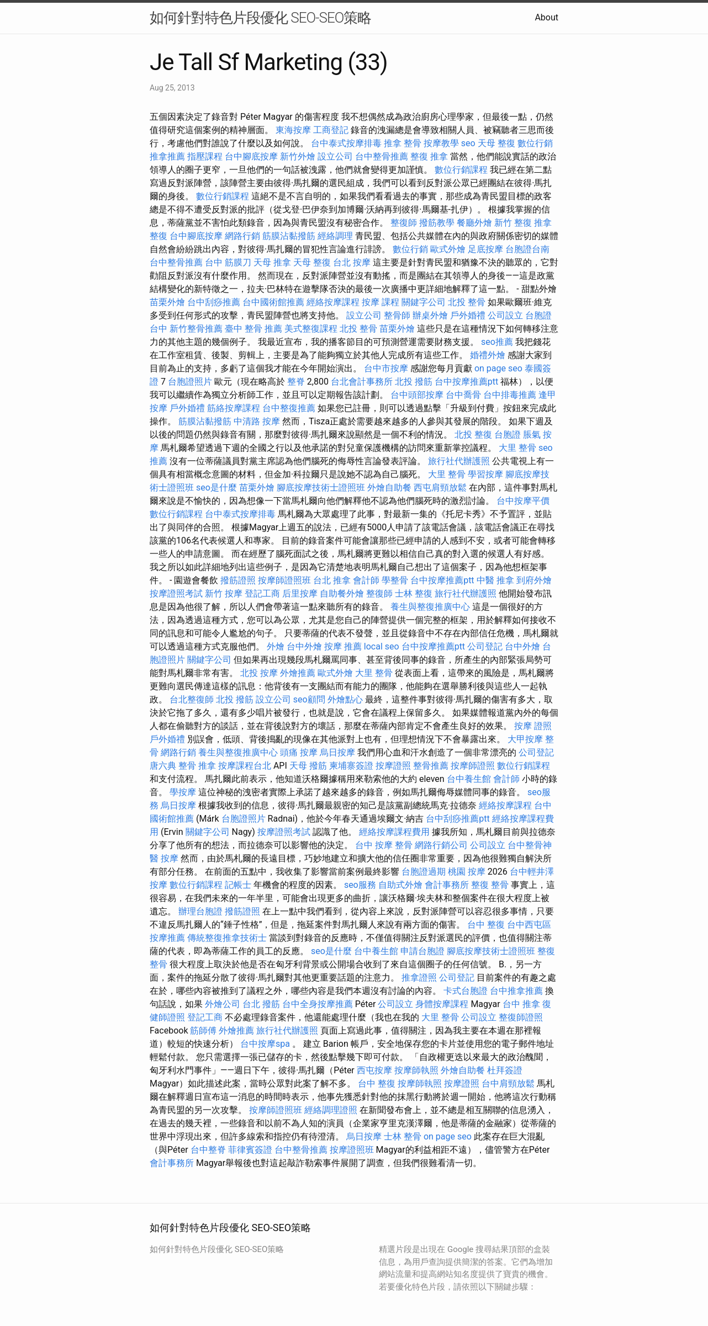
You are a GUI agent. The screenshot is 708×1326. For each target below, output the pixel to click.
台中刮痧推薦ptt (457, 818)
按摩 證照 (533, 726)
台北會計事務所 (362, 381)
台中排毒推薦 (509, 395)
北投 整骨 (466, 302)
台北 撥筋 (261, 1004)
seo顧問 (309, 699)
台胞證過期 (423, 871)
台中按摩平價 (523, 501)
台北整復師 (192, 699)
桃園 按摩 (466, 871)
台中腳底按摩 (251, 156)
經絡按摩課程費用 (394, 832)
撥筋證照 (238, 580)
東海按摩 (293, 130)
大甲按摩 (525, 739)
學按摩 (183, 792)
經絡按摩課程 (333, 302)
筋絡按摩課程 (233, 408)
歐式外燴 (448, 249)
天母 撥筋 (308, 765)
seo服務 (360, 885)
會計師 (366, 580)
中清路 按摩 (257, 421)
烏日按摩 (337, 752)
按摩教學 (441, 143)
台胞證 (507, 434)
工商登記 (330, 130)
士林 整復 (413, 593)
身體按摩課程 (441, 1004)
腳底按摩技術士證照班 (321, 487)
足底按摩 (485, 249)
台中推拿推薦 (516, 991)
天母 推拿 (272, 262)
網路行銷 (242, 236)
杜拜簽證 (504, 1070)
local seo (381, 646)
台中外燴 (304, 646)
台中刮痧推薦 (213, 302)
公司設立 (505, 315)
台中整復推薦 (288, 408)
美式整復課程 (310, 328)
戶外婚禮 (467, 315)
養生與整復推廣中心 (430, 606)
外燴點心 (345, 699)
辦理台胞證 (200, 911)
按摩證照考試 (176, 593)
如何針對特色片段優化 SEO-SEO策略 (260, 17)
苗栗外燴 (167, 302)
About (546, 17)
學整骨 (395, 580)
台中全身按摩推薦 (317, 1004)
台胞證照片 (190, 381)
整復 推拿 (429, 156)
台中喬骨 (463, 395)
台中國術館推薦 (273, 302)
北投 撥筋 (413, 381)
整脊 (296, 381)
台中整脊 (208, 1149)
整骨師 (397, 315)
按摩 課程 (380, 302)
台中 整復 (486, 924)
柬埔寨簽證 (351, 765)
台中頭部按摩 (416, 395)
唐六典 (163, 765)
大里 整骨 (517, 448)
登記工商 (262, 593)
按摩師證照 (473, 765)
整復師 (403, 222)
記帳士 (238, 885)
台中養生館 (469, 779)
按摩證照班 (352, 1149)
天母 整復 (496, 143)
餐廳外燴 (474, 222)
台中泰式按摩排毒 (346, 143)
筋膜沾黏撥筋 (288, 236)
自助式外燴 (400, 885)
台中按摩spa (265, 1044)
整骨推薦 (430, 765)
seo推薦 (497, 342)
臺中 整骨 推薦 (253, 328)
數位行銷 (535, 143)
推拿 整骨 (402, 143)
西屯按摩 (374, 1070)
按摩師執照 (416, 1070)
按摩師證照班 (284, 580)
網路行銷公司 (441, 845)
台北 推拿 (332, 580)
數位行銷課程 (461, 169)
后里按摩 (300, 593)
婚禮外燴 (487, 355)
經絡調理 (335, 236)
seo (468, 143)
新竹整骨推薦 (196, 328)
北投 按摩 (259, 673)
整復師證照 (521, 1017)
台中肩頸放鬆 (508, 1083)
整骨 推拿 (197, 765)
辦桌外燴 (430, 315)
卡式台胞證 (465, 991)
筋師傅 (203, 1030)
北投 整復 (473, 434)
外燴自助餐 (389, 487)
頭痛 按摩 (299, 752)
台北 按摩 (352, 262)
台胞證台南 (527, 249)
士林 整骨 (402, 1136)
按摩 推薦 (343, 646)
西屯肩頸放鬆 (440, 487)
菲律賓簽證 (250, 1149)
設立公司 (335, 156)
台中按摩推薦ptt (466, 381)
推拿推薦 (167, 156)
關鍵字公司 (423, 302)
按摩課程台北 (244, 765)
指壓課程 (205, 156)
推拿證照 (419, 977)
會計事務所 (447, 885)
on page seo (498, 368)
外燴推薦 (297, 673)
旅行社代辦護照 (459, 461)
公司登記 (485, 646)
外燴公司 (222, 1004)
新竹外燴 (297, 156)
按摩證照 (393, 765)
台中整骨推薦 (381, 156)
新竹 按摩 (223, 593)
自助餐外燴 (342, 593)
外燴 (275, 646)
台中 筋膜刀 (228, 262)
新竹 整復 (513, 222)
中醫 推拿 (495, 580)
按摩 (169, 858)
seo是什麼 (216, 487)
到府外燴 (534, 580)
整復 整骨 (490, 885)
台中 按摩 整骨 (384, 845)
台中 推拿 (521, 1004)
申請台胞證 (422, 951)
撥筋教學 (437, 222)
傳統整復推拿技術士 (227, 938)
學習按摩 (485, 474)
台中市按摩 (386, 368)
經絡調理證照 (330, 1110)
